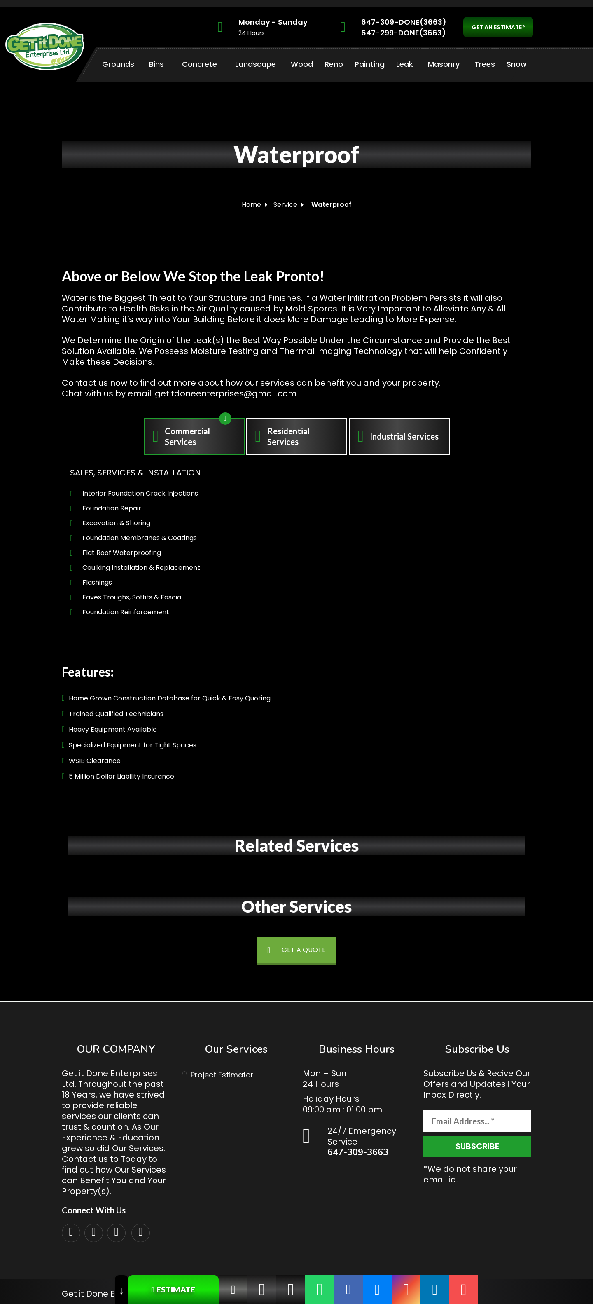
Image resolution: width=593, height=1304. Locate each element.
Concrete (199, 64)
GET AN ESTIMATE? (498, 27)
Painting (370, 64)
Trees (484, 64)
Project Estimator (222, 1075)
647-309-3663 (357, 1152)
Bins (156, 64)
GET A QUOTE (296, 950)
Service (285, 204)
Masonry (444, 64)
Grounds (118, 64)
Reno (334, 64)
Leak (404, 64)
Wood (302, 64)
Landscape (255, 64)
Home (251, 204)
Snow (517, 64)
